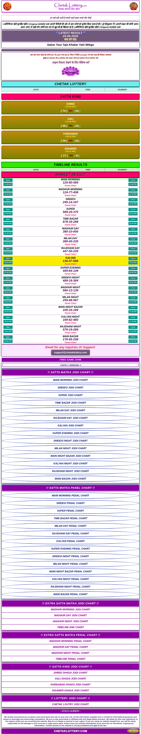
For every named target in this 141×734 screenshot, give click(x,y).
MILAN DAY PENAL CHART (70, 526)
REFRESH (133, 731)
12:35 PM (133, 204)
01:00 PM (8, 214)
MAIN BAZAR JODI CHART (70, 478)
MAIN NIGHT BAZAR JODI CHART (70, 456)
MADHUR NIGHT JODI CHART (70, 621)
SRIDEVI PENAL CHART (70, 503)
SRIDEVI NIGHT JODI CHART (70, 440)
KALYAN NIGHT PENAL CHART (70, 579)
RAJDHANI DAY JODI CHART (70, 418)
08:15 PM (133, 253)
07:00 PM (8, 273)
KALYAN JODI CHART (70, 425)
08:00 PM (133, 273)
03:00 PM (8, 243)
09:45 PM (8, 341)
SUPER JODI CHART (70, 395)
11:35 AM (8, 204)
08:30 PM (8, 292)
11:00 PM (133, 302)
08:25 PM (133, 282)
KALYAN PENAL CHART (70, 541)
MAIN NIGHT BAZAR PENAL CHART (70, 571)
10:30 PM (133, 292)
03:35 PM (8, 263)
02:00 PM (133, 214)
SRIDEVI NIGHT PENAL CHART (70, 556)
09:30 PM (8, 312)
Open (8, 180)
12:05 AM (133, 341)
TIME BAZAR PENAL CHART (70, 518)
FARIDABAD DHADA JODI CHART (70, 684)
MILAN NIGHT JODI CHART (71, 448)
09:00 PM (8, 302)
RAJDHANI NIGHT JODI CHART (70, 471)
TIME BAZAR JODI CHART (70, 402)
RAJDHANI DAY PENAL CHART (70, 533)
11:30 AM (8, 194)
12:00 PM (133, 184)
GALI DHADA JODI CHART (70, 678)
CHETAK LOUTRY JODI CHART (70, 704)
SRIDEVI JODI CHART (70, 387)
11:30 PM (133, 322)
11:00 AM (8, 184)
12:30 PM (133, 194)
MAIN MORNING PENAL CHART (70, 495)
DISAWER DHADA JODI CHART (70, 690)
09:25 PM (8, 331)
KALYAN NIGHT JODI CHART (70, 463)
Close (133, 180)
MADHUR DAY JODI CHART (70, 615)
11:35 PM (133, 331)
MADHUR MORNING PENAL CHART (70, 641)
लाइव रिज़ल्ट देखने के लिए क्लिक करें (70, 62)
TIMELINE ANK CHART (70, 627)
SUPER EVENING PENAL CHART (70, 548)
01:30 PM (8, 233)
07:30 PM (8, 282)
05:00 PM (133, 243)
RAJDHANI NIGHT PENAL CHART (70, 586)
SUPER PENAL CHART (70, 510)
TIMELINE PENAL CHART (70, 659)
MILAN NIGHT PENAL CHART (70, 564)
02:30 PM (133, 233)
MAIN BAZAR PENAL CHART (70, 594)
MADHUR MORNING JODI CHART (70, 609)
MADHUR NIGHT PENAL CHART (70, 653)
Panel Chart (70, 185)
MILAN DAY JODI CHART (70, 410)
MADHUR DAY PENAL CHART (70, 647)
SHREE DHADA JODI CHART (70, 672)
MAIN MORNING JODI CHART (70, 380)
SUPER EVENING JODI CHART (70, 433)
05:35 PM (133, 263)
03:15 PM (8, 253)
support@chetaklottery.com (70, 352)
